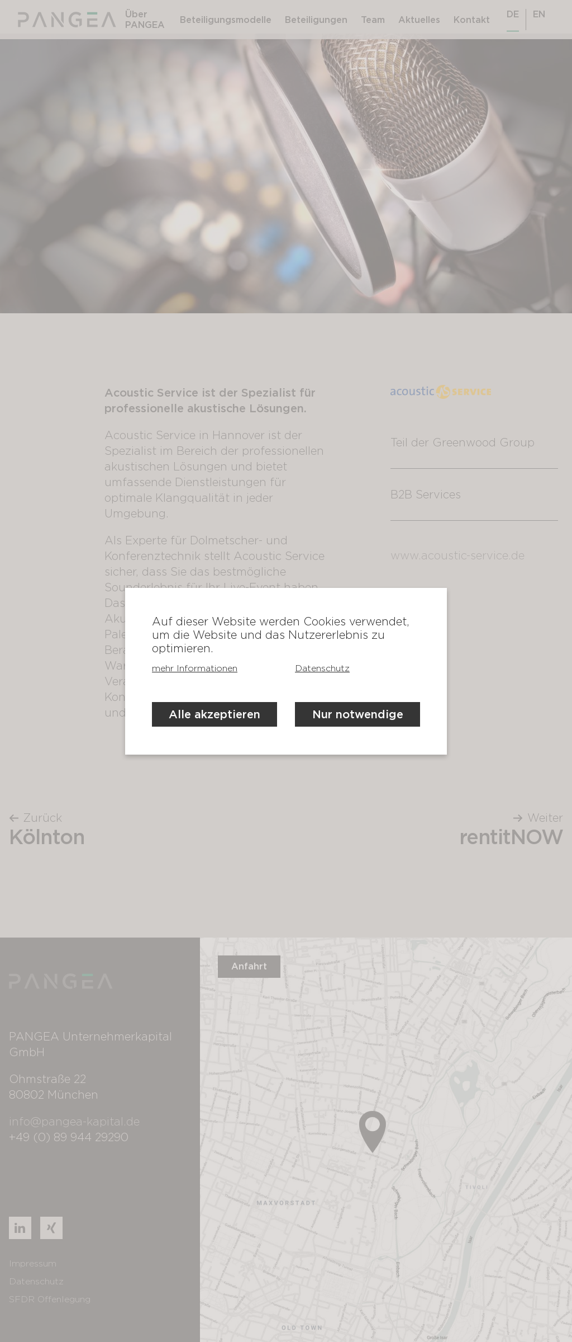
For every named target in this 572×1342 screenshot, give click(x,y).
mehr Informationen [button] (194, 668)
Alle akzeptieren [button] (214, 714)
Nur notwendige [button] (357, 714)
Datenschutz (322, 668)
